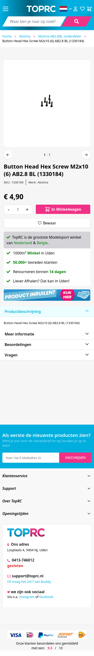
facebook (46, 597)
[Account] (75, 9)
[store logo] (41, 9)
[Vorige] (8, 155)
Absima (24, 36)
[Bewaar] (47, 223)
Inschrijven (75, 457)
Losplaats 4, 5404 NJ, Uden (27, 550)
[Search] (77, 21)
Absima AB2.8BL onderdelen (59, 36)
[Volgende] (86, 155)
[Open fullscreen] (47, 101)
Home (7, 36)
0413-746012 (20, 560)
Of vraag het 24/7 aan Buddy (29, 581)
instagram (27, 597)
